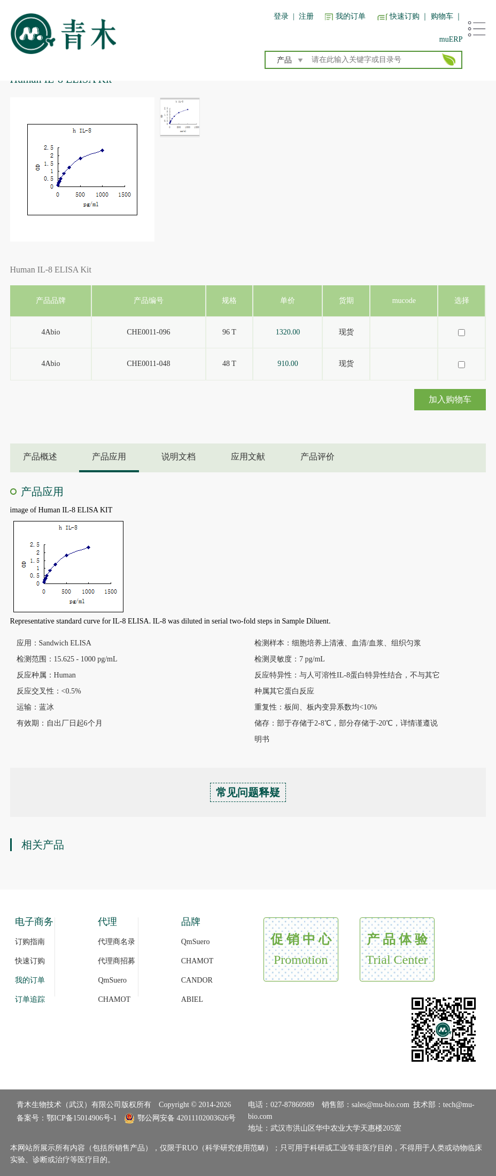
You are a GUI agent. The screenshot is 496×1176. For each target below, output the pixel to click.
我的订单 (351, 16)
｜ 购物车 (437, 16)
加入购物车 (450, 399)
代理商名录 (116, 942)
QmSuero (112, 980)
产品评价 (317, 456)
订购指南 (30, 942)
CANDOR (197, 980)
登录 (281, 16)
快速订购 (405, 16)
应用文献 (248, 456)
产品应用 (109, 456)
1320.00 (288, 332)
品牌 (190, 921)
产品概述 (40, 456)
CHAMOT (114, 999)
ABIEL (192, 999)
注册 (306, 16)
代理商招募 (116, 961)
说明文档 (178, 456)
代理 (107, 921)
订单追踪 (30, 999)
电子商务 (34, 921)
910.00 (287, 364)
